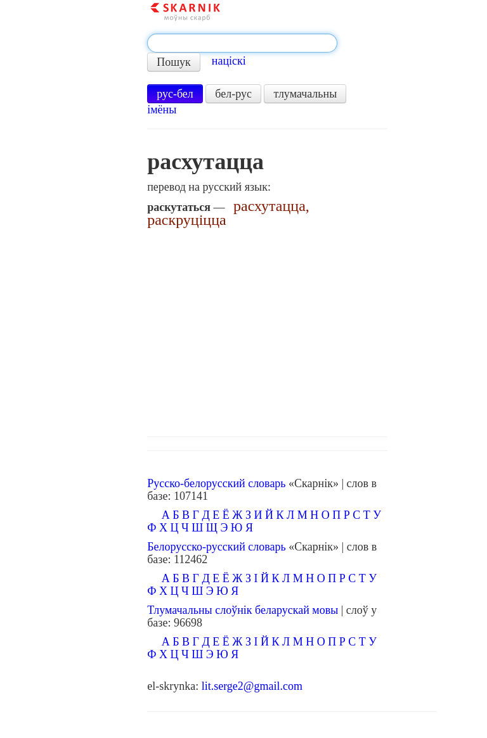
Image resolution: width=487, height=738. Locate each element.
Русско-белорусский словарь (216, 483)
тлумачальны (305, 93)
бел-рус (233, 93)
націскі (229, 60)
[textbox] (242, 43)
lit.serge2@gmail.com (252, 686)
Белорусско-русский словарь (216, 546)
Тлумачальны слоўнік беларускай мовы (242, 610)
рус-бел (175, 93)
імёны (161, 109)
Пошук (174, 62)
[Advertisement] (292, 328)
